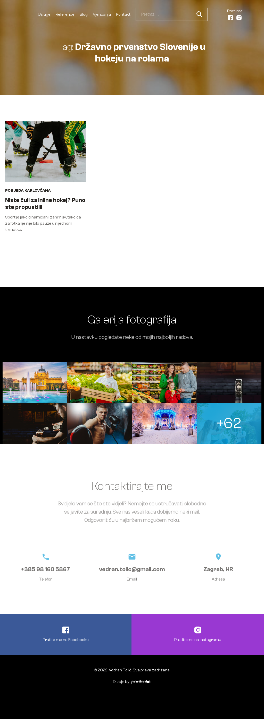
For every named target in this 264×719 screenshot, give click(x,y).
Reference (65, 14)
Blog (84, 14)
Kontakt (123, 14)
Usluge (44, 14)
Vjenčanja (102, 14)
